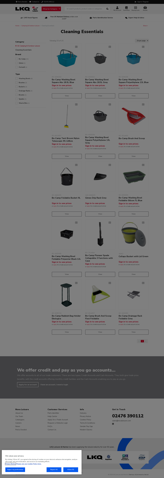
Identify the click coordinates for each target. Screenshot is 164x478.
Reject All (54, 470)
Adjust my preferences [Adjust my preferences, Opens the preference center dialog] (15, 470)
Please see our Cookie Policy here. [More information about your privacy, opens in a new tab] (28, 464)
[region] (42, 462)
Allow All (70, 470)
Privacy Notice (10, 464)
